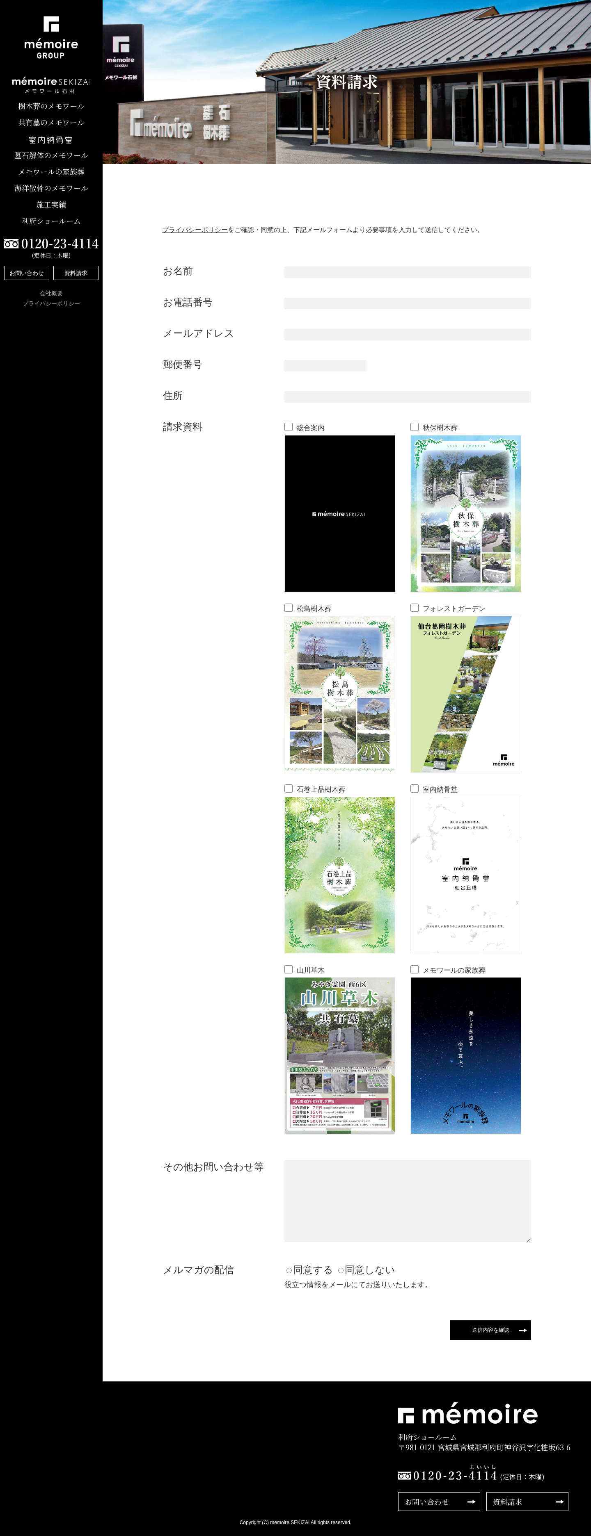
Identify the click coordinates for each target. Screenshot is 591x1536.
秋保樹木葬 (440, 428)
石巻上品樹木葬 (321, 789)
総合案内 (311, 428)
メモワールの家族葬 (51, 171)
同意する (313, 1269)
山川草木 (311, 970)
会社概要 (51, 293)
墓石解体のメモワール (51, 155)
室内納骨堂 (440, 789)
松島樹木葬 (314, 609)
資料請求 (75, 273)
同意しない (370, 1269)
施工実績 (51, 204)
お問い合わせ (26, 273)
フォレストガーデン (454, 609)
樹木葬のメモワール (51, 106)
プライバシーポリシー (51, 303)
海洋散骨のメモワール (51, 188)
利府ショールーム (51, 221)
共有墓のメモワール (51, 122)
